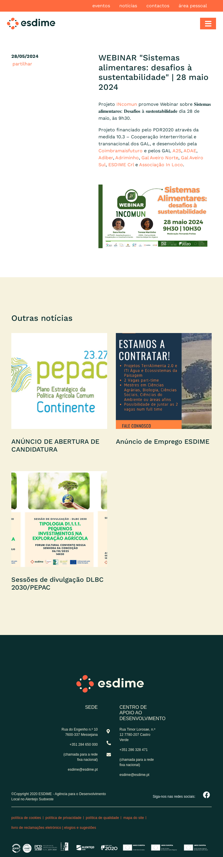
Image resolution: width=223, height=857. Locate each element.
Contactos (157, 5)
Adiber (105, 157)
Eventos (101, 5)
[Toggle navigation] (208, 23)
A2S (176, 150)
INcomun (126, 104)
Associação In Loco (161, 164)
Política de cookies (26, 818)
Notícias (128, 5)
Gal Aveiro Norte (159, 157)
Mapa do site (133, 818)
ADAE (190, 150)
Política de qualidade (102, 818)
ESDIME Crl (121, 164)
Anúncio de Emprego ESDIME (162, 442)
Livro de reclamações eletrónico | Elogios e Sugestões (53, 828)
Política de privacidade (64, 818)
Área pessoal (193, 5)
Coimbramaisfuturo (120, 150)
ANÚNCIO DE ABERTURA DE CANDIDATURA (55, 445)
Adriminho (127, 157)
